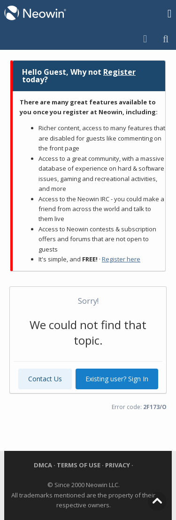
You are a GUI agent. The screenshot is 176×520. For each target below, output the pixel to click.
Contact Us (45, 378)
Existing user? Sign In (116, 378)
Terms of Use (78, 465)
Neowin (35, 13)
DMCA (44, 465)
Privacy (118, 465)
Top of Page (157, 501)
